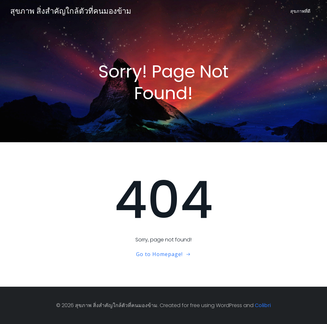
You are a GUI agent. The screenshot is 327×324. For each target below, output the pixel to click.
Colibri (263, 305)
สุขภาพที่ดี (300, 11)
